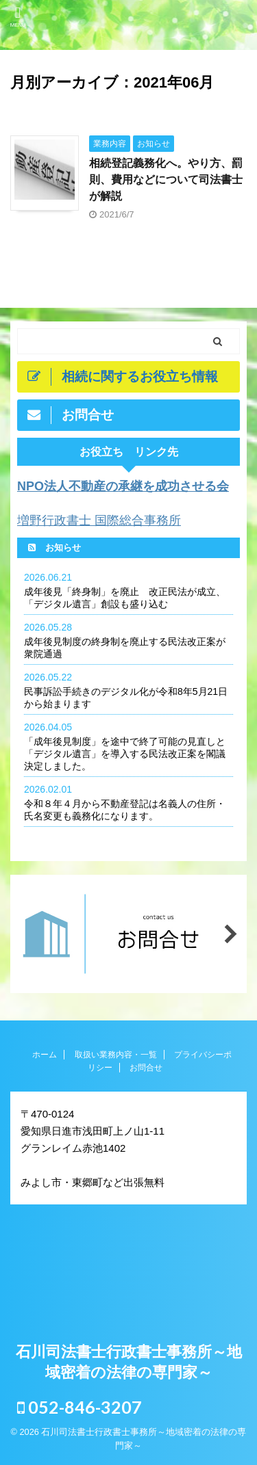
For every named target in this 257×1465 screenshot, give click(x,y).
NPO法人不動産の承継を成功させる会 (123, 486)
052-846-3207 (79, 1407)
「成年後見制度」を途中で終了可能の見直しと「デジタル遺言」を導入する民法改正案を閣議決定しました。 (124, 753)
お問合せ (146, 1067)
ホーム (44, 1054)
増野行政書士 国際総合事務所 (99, 520)
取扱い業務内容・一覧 (116, 1054)
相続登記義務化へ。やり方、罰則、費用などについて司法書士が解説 (166, 179)
